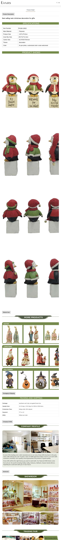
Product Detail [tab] (30, 10)
